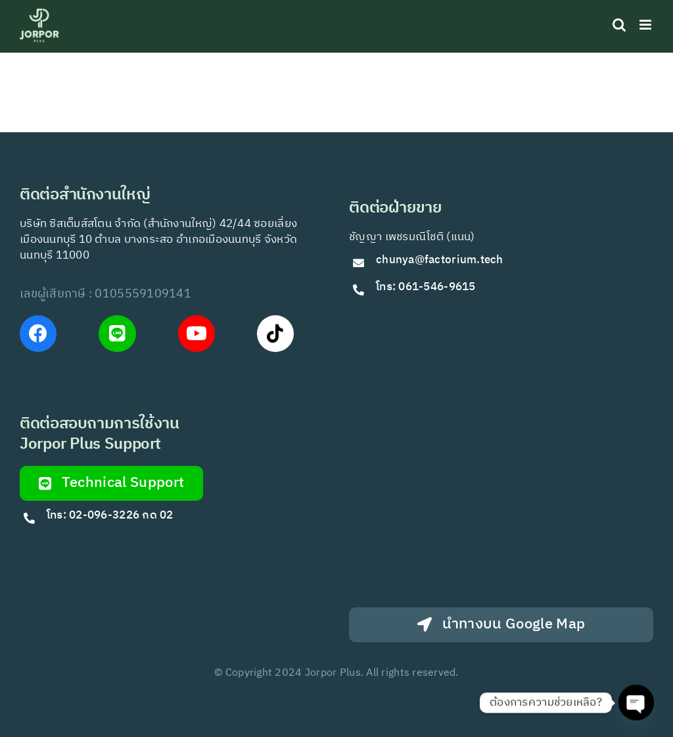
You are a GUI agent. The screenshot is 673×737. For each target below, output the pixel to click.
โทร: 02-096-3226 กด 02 (110, 515)
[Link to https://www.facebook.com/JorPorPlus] (38, 333)
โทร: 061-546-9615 (426, 287)
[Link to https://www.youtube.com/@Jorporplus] (196, 333)
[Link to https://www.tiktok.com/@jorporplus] (275, 333)
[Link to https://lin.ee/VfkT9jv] (117, 333)
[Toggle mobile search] (619, 25)
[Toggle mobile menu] (646, 25)
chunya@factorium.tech (441, 260)
